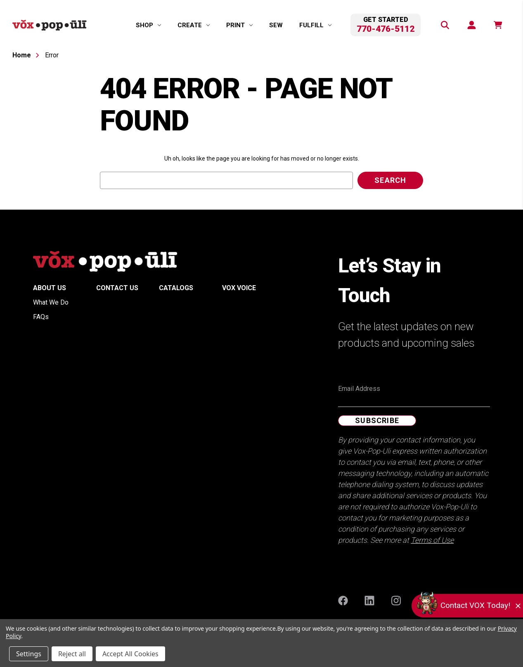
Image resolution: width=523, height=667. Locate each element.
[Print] (239, 25)
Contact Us (117, 288)
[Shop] (148, 25)
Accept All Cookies (130, 653)
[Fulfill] (315, 25)
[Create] (193, 25)
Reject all (72, 653)
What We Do (51, 302)
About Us (49, 288)
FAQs (41, 317)
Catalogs (176, 288)
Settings (28, 653)
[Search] (444, 25)
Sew (276, 25)
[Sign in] (471, 25)
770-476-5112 (385, 29)
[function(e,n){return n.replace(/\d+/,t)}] (497, 25)
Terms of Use (432, 540)
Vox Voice (239, 288)
